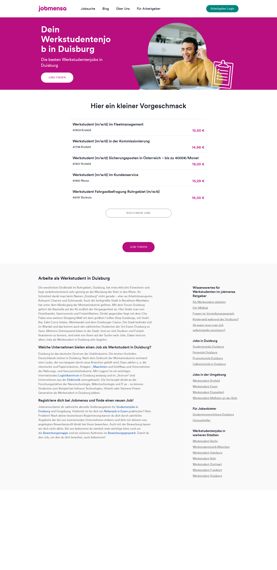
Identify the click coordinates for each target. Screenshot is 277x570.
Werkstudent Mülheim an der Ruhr (215, 398)
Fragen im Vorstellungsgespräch (213, 313)
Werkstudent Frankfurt (207, 470)
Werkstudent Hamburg (207, 452)
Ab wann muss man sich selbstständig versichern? (209, 327)
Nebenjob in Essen (116, 411)
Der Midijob (200, 308)
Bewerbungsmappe (55, 433)
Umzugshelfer (202, 420)
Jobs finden (57, 77)
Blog (105, 9)
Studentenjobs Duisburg (208, 346)
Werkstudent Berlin (205, 441)
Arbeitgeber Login (222, 8)
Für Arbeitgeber (149, 9)
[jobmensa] (52, 9)
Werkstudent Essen (205, 386)
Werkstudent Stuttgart (207, 464)
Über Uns (123, 9)
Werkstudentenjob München (211, 447)
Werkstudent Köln (204, 458)
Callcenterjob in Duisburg (209, 364)
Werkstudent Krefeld (206, 380)
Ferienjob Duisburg (205, 352)
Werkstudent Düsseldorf (208, 392)
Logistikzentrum (68, 375)
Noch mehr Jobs (138, 213)
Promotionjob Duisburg (208, 358)
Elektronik (73, 380)
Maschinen (100, 366)
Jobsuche (88, 9)
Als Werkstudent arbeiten (209, 302)
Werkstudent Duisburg (207, 476)
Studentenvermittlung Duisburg (213, 414)
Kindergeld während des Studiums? (216, 319)
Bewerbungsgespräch (122, 433)
